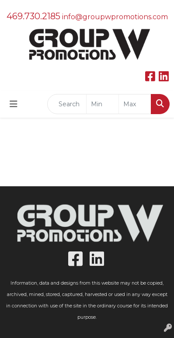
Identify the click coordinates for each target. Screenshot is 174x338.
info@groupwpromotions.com (115, 17)
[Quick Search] (67, 104)
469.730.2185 (33, 16)
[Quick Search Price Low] (102, 104)
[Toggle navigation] (13, 104)
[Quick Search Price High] (134, 104)
